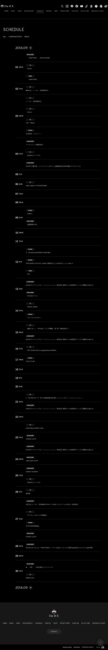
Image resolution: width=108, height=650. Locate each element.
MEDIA (26, 36)
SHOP (56, 11)
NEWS (13, 11)
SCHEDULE (40, 11)
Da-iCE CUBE (85, 11)
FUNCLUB (75, 11)
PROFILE (49, 11)
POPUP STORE (64, 11)
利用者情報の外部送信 (87, 647)
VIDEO (19, 11)
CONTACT (54, 631)
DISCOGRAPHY (29, 11)
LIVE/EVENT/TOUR (15, 36)
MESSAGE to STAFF (97, 11)
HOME (6, 11)
